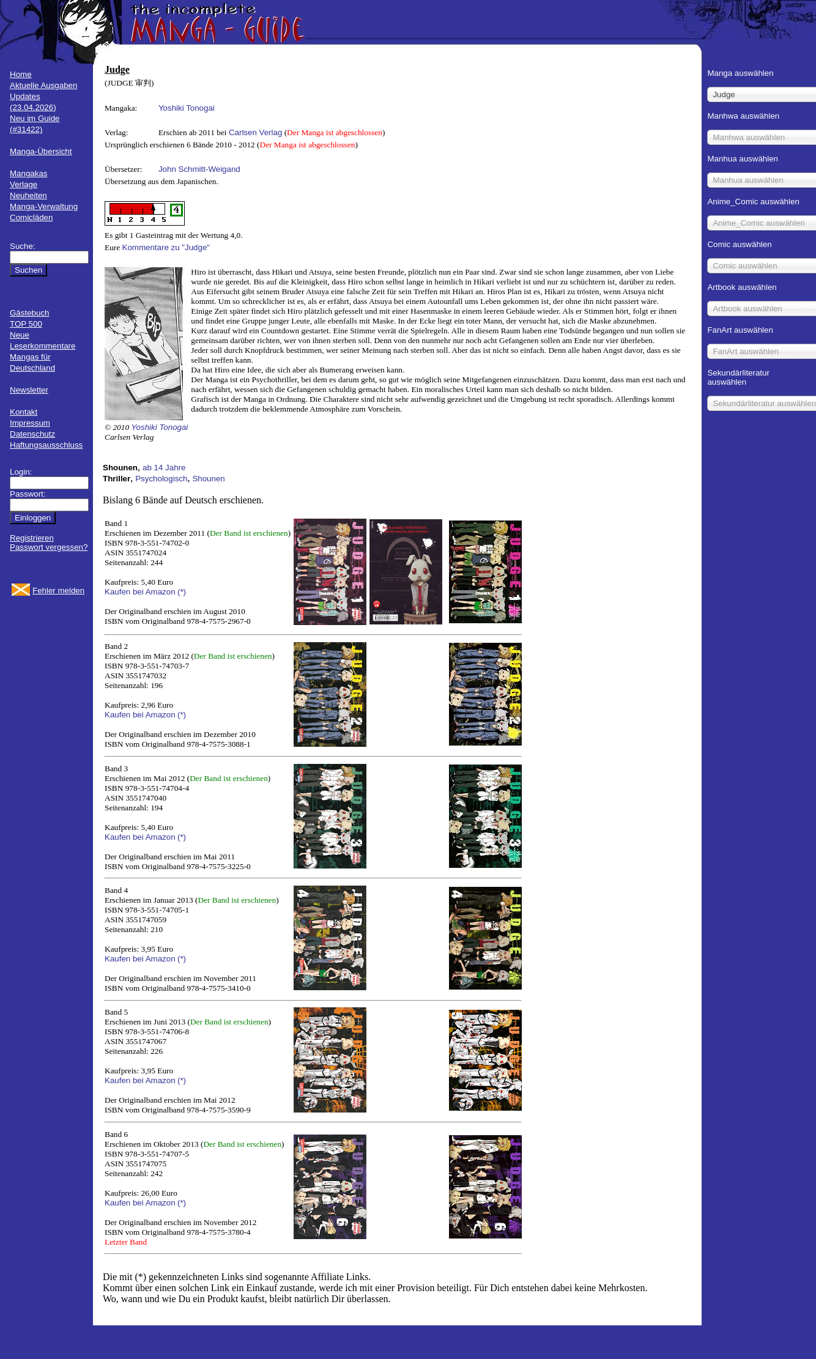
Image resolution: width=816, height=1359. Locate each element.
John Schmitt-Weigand (199, 169)
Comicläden (31, 217)
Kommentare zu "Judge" (166, 247)
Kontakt (23, 412)
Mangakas (29, 173)
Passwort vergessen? (48, 547)
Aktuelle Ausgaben (43, 85)
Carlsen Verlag (255, 132)
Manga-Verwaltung (44, 206)
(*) (181, 591)
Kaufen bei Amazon (140, 591)
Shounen (208, 478)
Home (21, 74)
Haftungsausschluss (46, 445)
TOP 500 (26, 323)
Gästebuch (29, 312)
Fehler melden (58, 590)
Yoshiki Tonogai (186, 108)
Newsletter (29, 389)
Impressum (30, 423)
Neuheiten (28, 195)
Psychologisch (161, 478)
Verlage (23, 184)
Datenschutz (32, 434)
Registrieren (32, 537)
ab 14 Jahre (164, 467)
